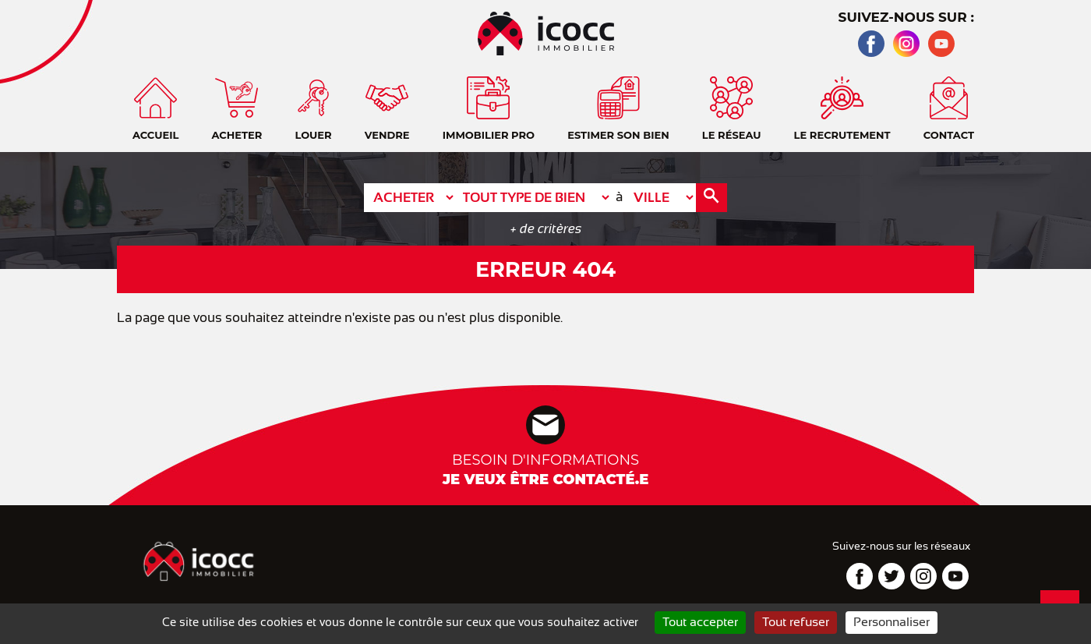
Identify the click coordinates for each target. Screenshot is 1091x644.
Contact (1063, 109)
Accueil (1063, 70)
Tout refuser (795, 622)
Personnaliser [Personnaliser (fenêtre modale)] (891, 622)
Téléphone (1063, 148)
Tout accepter (700, 622)
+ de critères (545, 228)
